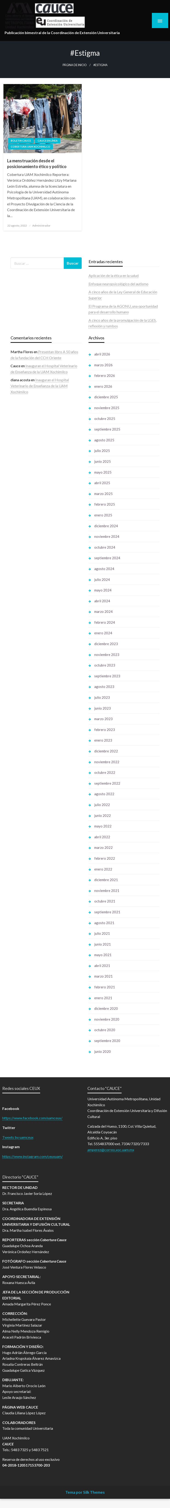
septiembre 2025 (107, 429)
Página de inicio (75, 65)
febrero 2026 (104, 375)
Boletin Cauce (21, 140)
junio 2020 (102, 1051)
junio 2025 (102, 461)
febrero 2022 (104, 858)
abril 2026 (102, 354)
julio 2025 (102, 450)
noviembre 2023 (106, 654)
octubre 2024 (104, 547)
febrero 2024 (104, 622)
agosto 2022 (104, 794)
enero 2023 (103, 740)
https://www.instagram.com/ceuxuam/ (32, 1156)
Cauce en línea (48, 140)
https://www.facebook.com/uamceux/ (32, 1118)
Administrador (41, 225)
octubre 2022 (104, 772)
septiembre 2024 (107, 558)
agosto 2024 (104, 569)
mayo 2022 (102, 826)
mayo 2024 (102, 590)
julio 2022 (102, 805)
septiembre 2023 (107, 676)
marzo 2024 (103, 611)
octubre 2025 (104, 418)
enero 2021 (103, 998)
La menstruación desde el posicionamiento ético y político (37, 163)
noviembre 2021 (106, 890)
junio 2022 (102, 815)
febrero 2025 (104, 504)
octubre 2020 (104, 1030)
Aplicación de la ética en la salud (114, 275)
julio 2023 (102, 697)
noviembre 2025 (106, 408)
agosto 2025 (104, 440)
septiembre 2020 (107, 1041)
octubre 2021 (104, 901)
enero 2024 (103, 633)
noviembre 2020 (106, 1019)
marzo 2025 (103, 494)
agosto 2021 (104, 923)
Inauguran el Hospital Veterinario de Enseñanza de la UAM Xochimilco (40, 386)
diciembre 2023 (106, 644)
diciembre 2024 (106, 526)
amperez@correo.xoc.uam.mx (110, 1149)
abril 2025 (102, 483)
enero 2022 (103, 869)
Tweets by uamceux (17, 1137)
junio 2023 (102, 708)
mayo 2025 (102, 472)
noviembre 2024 (106, 536)
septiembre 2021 (107, 912)
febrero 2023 (104, 730)
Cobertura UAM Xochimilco (30, 146)
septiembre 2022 (107, 783)
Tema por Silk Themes (85, 1492)
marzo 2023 (103, 719)
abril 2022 (102, 837)
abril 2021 (102, 966)
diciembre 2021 (106, 880)
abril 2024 (102, 601)
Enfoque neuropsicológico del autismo (118, 284)
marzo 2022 (103, 847)
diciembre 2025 (106, 397)
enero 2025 (103, 515)
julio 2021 (102, 933)
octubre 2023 (104, 665)
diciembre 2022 (106, 751)
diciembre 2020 (106, 1008)
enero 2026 (103, 386)
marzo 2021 (103, 976)
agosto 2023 (104, 686)
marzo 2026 (103, 365)
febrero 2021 (104, 987)
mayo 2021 (102, 955)
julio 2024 (102, 579)
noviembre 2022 (106, 762)
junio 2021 (102, 944)
